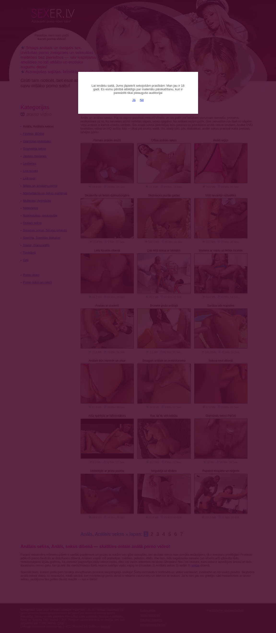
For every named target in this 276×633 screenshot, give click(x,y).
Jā (133, 100)
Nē (142, 100)
